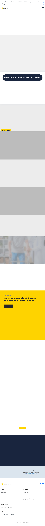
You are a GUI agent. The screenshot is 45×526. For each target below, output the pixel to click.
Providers (3, 492)
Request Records (25, 2)
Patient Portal (8, 306)
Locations (3, 494)
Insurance (20, 1)
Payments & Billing (13, 2)
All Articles (22, 427)
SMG (27, 522)
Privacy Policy (26, 496)
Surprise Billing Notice (28, 498)
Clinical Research (32, 2)
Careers (37, 1)
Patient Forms (26, 494)
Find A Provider (6, 130)
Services (3, 496)
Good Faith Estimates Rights (29, 499)
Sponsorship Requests (6, 507)
